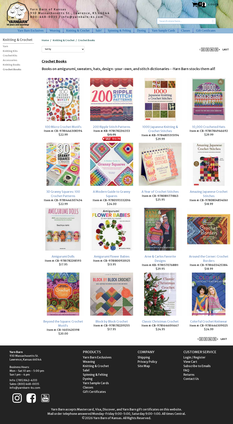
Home (45, 40)
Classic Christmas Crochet (160, 321)
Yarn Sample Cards (163, 30)
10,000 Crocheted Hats (208, 127)
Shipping (144, 357)
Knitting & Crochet (78, 30)
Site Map (144, 366)
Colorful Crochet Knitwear (208, 321)
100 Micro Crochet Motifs (63, 127)
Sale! (99, 30)
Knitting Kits (10, 51)
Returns (189, 374)
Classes (185, 30)
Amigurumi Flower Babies (112, 256)
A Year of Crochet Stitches (160, 191)
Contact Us (191, 379)
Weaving (55, 30)
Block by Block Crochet (111, 321)
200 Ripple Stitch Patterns (111, 127)
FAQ (186, 370)
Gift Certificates (206, 30)
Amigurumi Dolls (63, 256)
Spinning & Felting (119, 30)
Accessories (10, 60)
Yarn (5, 46)
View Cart (190, 362)
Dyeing (141, 30)
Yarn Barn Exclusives (30, 30)
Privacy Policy (147, 362)
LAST (225, 49)
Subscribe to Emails (197, 366)
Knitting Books (11, 64)
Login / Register (194, 357)
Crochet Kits (10, 55)
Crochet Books (12, 69)
